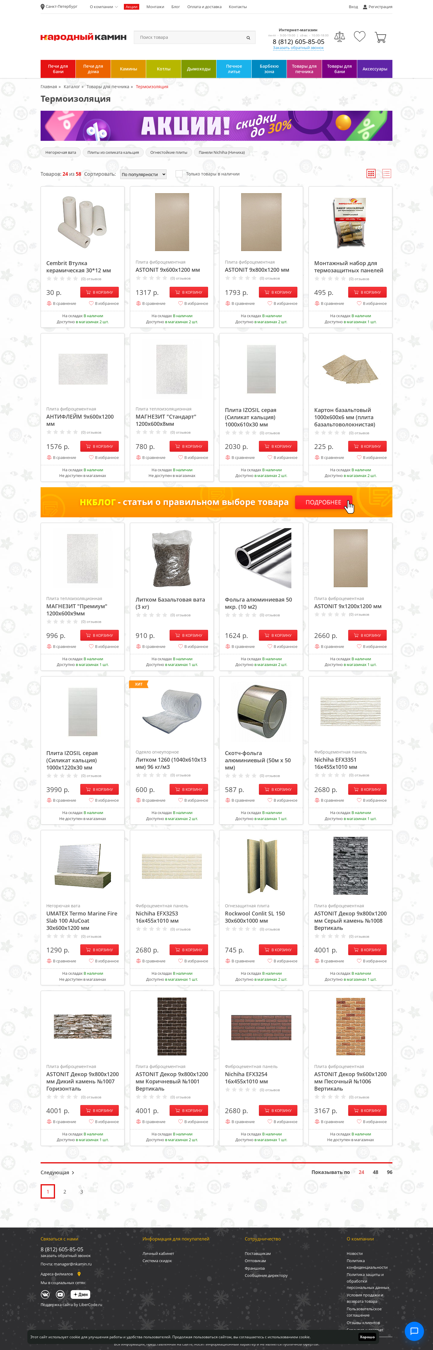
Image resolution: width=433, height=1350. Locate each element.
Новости (355, 1253)
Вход (353, 6)
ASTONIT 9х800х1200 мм (261, 266)
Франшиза (255, 1268)
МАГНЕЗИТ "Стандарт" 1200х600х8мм (172, 416)
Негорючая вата (60, 152)
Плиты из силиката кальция (113, 152)
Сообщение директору (266, 1275)
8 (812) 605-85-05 (298, 41)
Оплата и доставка (204, 6)
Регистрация (380, 6)
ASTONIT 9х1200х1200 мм (350, 602)
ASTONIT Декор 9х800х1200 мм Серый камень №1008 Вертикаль (350, 917)
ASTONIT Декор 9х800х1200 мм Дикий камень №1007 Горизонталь (82, 1077)
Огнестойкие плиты (168, 152)
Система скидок (157, 1260)
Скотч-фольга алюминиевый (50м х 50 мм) (258, 760)
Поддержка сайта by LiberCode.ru (71, 1304)
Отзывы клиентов (363, 1322)
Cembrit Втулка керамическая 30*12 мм (78, 266)
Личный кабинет (158, 1253)
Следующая (55, 1172)
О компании (101, 6)
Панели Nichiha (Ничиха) (222, 152)
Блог (175, 6)
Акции (131, 6)
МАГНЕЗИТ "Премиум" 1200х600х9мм (82, 606)
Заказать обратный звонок (298, 47)
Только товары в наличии (208, 173)
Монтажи (155, 6)
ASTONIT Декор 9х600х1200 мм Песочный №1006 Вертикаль (350, 1077)
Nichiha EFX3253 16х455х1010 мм (172, 913)
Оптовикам (255, 1260)
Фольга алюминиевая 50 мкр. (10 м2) (258, 603)
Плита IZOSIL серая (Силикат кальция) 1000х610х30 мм (250, 417)
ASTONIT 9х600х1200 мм (172, 266)
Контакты (238, 6)
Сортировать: (100, 174)
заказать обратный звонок (66, 1255)
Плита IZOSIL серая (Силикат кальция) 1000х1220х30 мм (72, 760)
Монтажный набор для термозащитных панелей (348, 266)
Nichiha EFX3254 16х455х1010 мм (261, 1074)
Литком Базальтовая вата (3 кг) (170, 603)
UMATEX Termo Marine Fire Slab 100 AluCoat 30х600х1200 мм (82, 917)
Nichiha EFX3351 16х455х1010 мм (350, 759)
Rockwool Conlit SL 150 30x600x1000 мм (261, 913)
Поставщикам (258, 1253)
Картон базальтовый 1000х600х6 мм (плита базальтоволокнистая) (344, 417)
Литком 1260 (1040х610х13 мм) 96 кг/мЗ (172, 759)
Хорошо (367, 1336)
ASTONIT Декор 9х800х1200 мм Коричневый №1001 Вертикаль (172, 1077)
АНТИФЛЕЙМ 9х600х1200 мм (82, 416)
